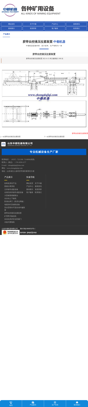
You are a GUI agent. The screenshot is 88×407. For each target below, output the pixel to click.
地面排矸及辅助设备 (12, 204)
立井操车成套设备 (11, 189)
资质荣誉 (33, 28)
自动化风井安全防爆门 (13, 219)
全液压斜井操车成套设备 (13, 192)
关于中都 (33, 24)
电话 (11, 403)
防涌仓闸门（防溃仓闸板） (14, 201)
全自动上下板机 (10, 198)
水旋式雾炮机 (9, 222)
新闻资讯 (76, 24)
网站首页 (11, 24)
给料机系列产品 (10, 183)
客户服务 (55, 28)
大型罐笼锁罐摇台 (11, 195)
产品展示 (6, 34)
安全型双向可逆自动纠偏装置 (14, 209)
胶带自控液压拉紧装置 (12, 149)
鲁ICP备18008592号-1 (27, 229)
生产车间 (55, 403)
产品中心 (55, 24)
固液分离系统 (9, 186)
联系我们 (76, 28)
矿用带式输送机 (10, 216)
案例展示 (11, 28)
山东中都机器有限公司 (10, 229)
